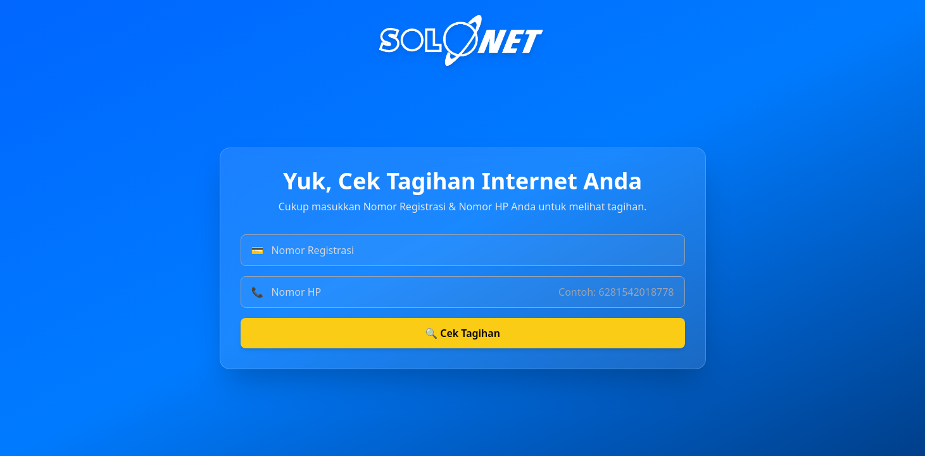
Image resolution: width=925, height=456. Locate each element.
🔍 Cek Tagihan (462, 333)
